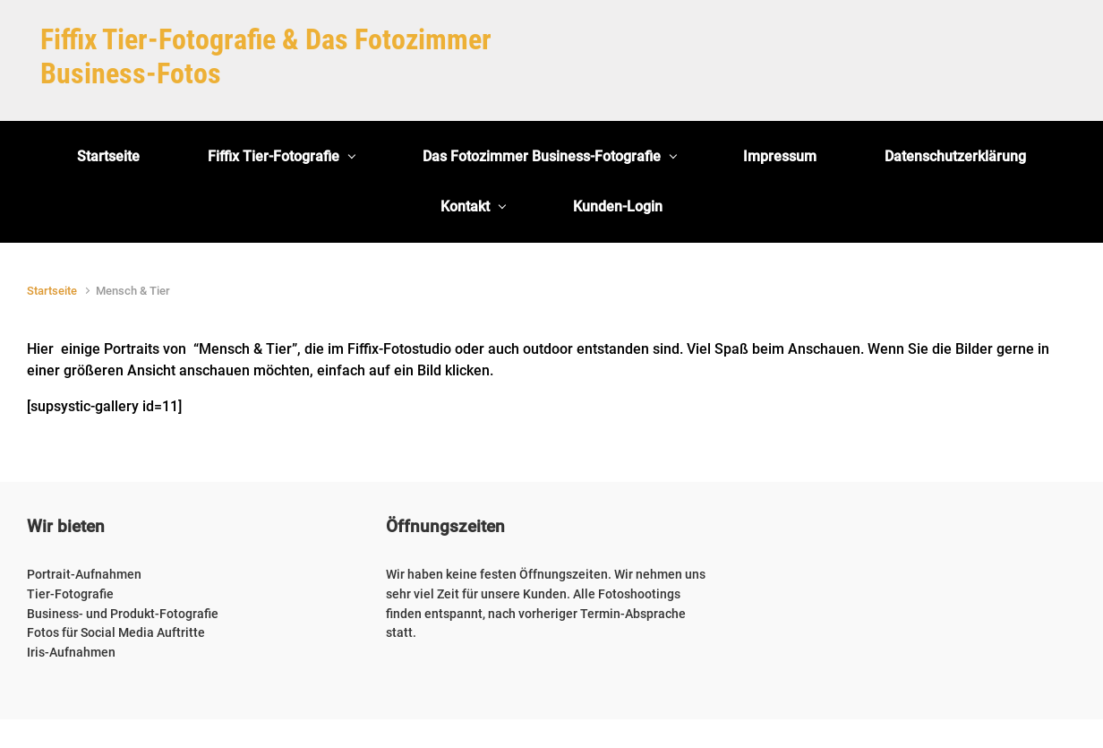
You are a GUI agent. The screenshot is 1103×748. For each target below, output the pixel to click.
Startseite (52, 290)
